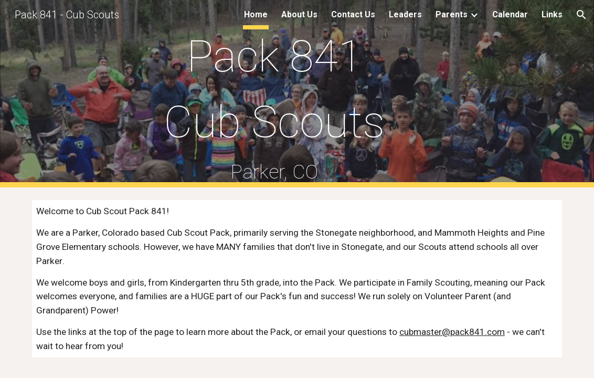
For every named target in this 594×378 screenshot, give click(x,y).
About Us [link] (299, 14)
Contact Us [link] (353, 14)
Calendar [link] (510, 14)
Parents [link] (452, 14)
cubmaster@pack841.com (452, 332)
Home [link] (256, 14)
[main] (274, 93)
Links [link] (552, 14)
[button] (581, 14)
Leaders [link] (405, 14)
